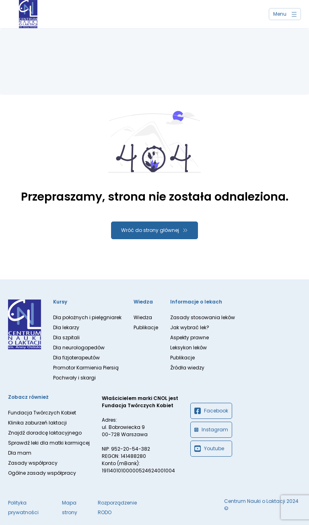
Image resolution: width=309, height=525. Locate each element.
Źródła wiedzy (187, 367)
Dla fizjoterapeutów (76, 357)
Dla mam (19, 452)
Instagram (211, 430)
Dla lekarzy (66, 327)
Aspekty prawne (189, 337)
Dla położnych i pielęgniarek (87, 317)
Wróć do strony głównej (150, 230)
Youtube (209, 448)
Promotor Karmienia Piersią (86, 367)
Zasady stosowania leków (202, 317)
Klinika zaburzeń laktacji (37, 422)
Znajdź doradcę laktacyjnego (45, 432)
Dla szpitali (66, 337)
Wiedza (143, 317)
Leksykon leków (188, 347)
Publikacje (146, 327)
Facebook (211, 411)
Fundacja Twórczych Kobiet (42, 412)
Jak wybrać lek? (189, 327)
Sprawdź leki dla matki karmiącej (49, 442)
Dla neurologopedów (79, 347)
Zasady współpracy (33, 462)
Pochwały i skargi (74, 377)
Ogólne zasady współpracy (42, 473)
